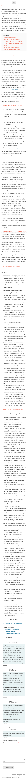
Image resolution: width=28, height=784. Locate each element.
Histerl (2, 623)
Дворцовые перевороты (6, 777)
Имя (4, 761)
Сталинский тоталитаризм (12, 629)
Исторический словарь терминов (14, 623)
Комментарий (6, 745)
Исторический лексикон (19, 775)
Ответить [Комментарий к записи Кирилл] (5, 723)
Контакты (14, 774)
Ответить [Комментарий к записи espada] (5, 697)
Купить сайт (19, 774)
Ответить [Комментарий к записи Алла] (5, 665)
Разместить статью (9, 775)
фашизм (21, 83)
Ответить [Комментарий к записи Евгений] (5, 737)
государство (15, 89)
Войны (19, 777)
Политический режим (10, 631)
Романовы (14, 777)
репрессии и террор (14, 147)
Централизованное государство (13, 633)
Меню (14, 2)
